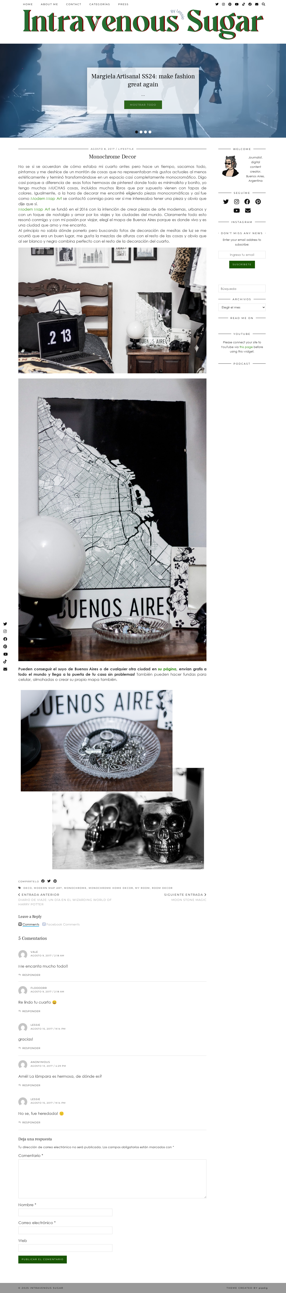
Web (22, 1240)
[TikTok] (243, 4)
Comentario (30, 1155)
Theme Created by (247, 1288)
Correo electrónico (37, 1222)
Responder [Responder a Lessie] (31, 1048)
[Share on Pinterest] (55, 881)
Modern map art (48, 888)
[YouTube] (237, 4)
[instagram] (236, 201)
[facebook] (247, 201)
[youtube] (236, 210)
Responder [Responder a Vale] (31, 975)
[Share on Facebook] (43, 881)
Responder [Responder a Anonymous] (31, 1085)
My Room (142, 888)
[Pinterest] (230, 4)
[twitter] (226, 201)
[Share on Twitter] (49, 881)
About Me (49, 4)
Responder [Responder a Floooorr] (31, 1011)
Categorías (99, 4)
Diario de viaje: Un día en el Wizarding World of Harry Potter (65, 899)
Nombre (27, 1204)
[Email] (257, 4)
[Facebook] (250, 4)
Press (123, 4)
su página (167, 669)
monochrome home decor (111, 888)
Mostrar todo (143, 104)
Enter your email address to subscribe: (242, 242)
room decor (162, 888)
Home (28, 4)
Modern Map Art (47, 198)
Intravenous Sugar (46, 1288)
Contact (73, 4)
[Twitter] (217, 4)
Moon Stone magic (185, 897)
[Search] (263, 4)
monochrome (75, 888)
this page (246, 347)
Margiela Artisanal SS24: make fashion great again (143, 80)
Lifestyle (126, 148)
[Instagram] (223, 4)
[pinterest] (258, 201)
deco (27, 888)
